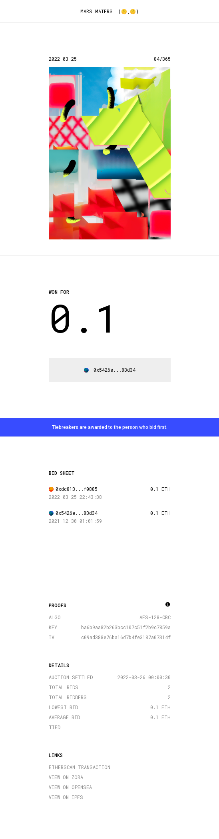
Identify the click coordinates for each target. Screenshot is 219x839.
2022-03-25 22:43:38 (75, 497)
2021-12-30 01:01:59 (75, 521)
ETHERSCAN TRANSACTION (79, 767)
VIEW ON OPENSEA (70, 787)
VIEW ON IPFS (66, 797)
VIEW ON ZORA (66, 777)
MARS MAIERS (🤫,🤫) (109, 11)
